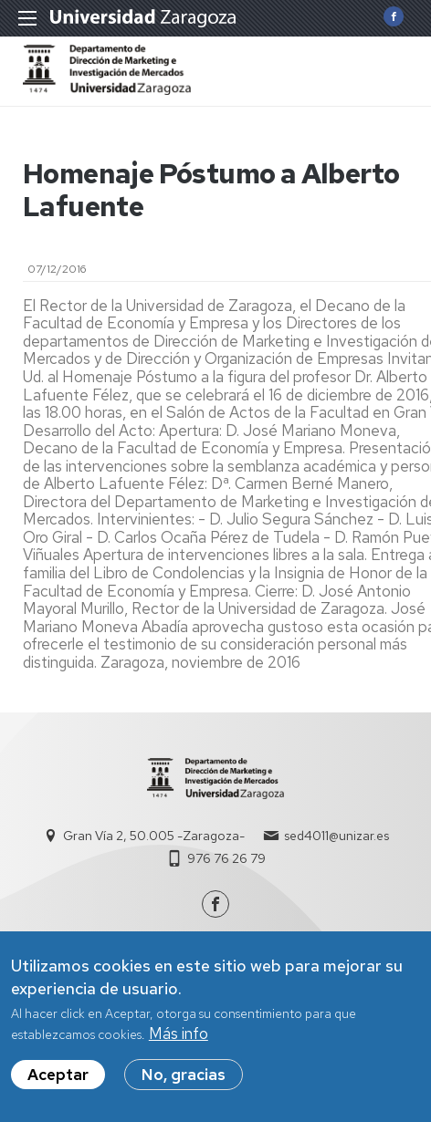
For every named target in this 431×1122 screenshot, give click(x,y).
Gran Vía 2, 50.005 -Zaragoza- (154, 835)
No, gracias (184, 1086)
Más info (178, 1044)
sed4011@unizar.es (336, 835)
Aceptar (58, 1086)
